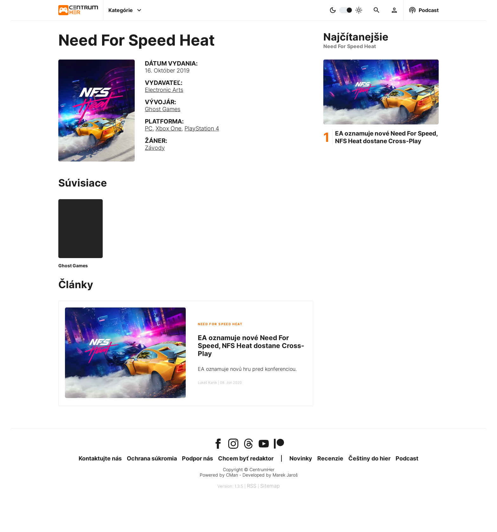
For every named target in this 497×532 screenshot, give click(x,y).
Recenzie (330, 458)
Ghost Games (162, 109)
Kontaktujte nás (100, 458)
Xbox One (168, 128)
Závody (155, 147)
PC (148, 128)
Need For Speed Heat (220, 324)
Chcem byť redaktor (246, 458)
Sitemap (270, 486)
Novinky (300, 458)
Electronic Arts (164, 89)
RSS (251, 486)
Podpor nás (197, 458)
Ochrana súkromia (152, 458)
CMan (232, 475)
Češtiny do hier (369, 458)
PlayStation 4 (201, 128)
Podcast (407, 458)
